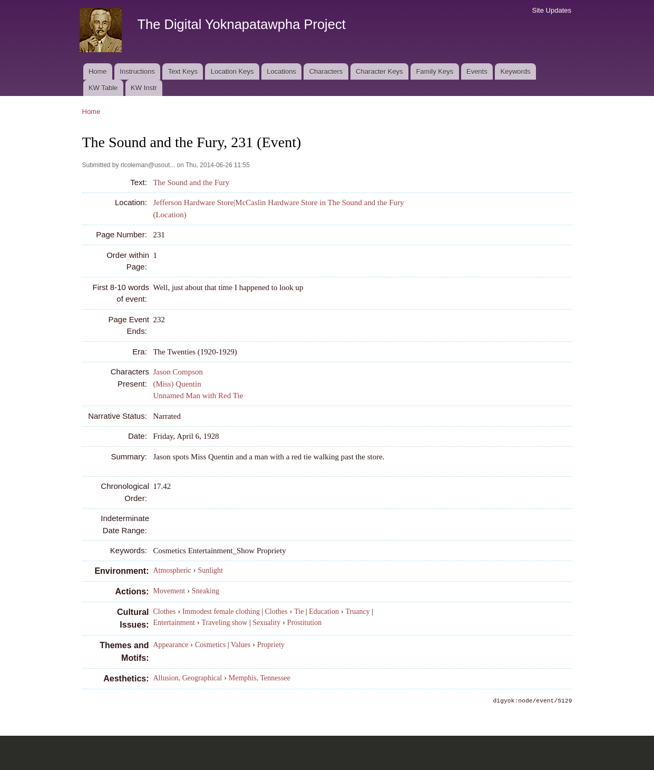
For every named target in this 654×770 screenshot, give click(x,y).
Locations (281, 71)
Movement (169, 591)
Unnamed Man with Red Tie (198, 395)
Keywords (516, 71)
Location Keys (232, 71)
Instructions (137, 71)
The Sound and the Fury (191, 182)
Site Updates (551, 10)
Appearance (171, 645)
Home (98, 71)
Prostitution (304, 623)
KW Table (103, 88)
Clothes (164, 611)
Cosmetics (210, 645)
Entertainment (174, 623)
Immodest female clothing (221, 611)
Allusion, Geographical (187, 678)
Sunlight (210, 570)
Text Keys (183, 71)
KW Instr (144, 88)
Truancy (358, 611)
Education (324, 611)
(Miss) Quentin (177, 384)
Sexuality (266, 623)
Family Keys (434, 71)
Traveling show (224, 623)
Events (476, 71)
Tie (299, 611)
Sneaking (205, 591)
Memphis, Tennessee (259, 678)
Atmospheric (172, 570)
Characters (326, 71)
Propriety (271, 645)
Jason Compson (178, 372)
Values (240, 645)
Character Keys (379, 71)
